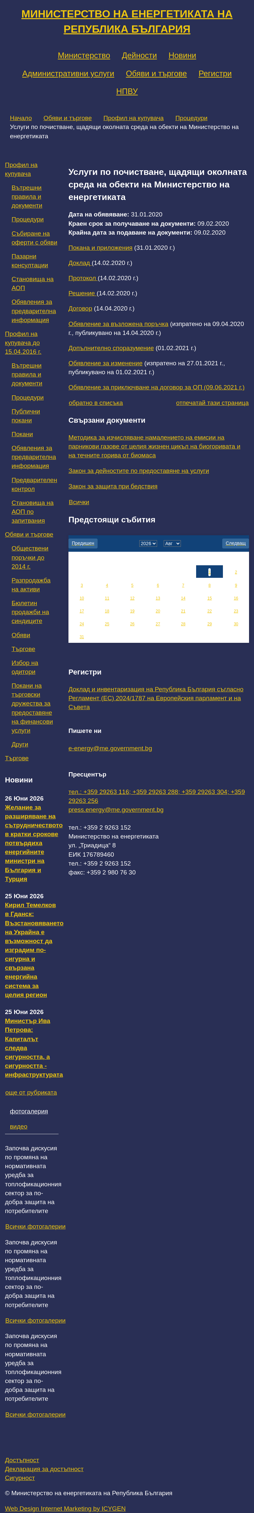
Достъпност (22, 1460)
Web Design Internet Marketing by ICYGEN (65, 1508)
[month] (172, 543)
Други (20, 744)
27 (158, 624)
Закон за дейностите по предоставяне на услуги (138, 470)
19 (132, 611)
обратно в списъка (96, 402)
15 (209, 598)
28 (183, 624)
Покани (22, 434)
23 (236, 611)
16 (236, 598)
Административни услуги (68, 73)
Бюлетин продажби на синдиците (30, 612)
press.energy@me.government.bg (116, 809)
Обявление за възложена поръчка (118, 323)
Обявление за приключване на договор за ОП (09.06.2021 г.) (156, 387)
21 (183, 611)
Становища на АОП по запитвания (33, 511)
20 (158, 611)
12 (132, 598)
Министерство (84, 55)
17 (82, 611)
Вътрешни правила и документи (27, 196)
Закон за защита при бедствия (112, 486)
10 (82, 598)
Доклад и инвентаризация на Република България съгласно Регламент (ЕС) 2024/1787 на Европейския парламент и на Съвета (155, 698)
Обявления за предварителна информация (34, 310)
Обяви (21, 635)
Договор (80, 308)
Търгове (23, 648)
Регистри (215, 73)
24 (82, 624)
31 (82, 637)
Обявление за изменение (105, 363)
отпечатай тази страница (212, 402)
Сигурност (20, 1477)
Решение (82, 293)
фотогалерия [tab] (29, 1111)
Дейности (139, 55)
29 (209, 624)
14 (183, 598)
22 (209, 611)
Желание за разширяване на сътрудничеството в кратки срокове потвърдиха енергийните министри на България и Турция (34, 843)
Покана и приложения (100, 247)
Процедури (191, 118)
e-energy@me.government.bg (110, 748)
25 (107, 624)
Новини (182, 55)
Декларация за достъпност (44, 1468)
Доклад (80, 262)
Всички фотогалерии (35, 1226)
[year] (148, 543)
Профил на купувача (134, 118)
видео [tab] (18, 1126)
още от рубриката (31, 1092)
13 (158, 598)
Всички (79, 502)
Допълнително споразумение (111, 348)
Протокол (83, 278)
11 (107, 598)
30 (236, 624)
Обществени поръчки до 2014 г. (30, 557)
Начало (21, 118)
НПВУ (127, 91)
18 (107, 611)
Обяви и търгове (156, 73)
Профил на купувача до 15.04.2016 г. (23, 342)
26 (132, 624)
